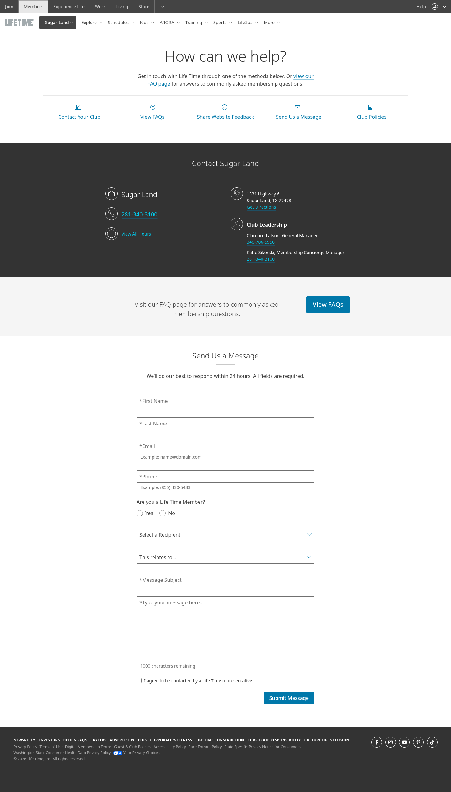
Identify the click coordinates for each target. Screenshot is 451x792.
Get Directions (261, 207)
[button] (439, 6)
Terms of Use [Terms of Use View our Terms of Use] (51, 746)
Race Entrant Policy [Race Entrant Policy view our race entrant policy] (205, 746)
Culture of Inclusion (326, 739)
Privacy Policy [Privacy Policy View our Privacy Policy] (25, 746)
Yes (145, 513)
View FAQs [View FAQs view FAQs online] (328, 304)
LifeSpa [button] (246, 22)
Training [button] (194, 22)
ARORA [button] (167, 22)
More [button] (270, 22)
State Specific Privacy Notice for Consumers (262, 746)
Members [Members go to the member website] (34, 6)
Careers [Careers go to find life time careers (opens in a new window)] (98, 739)
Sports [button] (220, 22)
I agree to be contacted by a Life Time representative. (195, 680)
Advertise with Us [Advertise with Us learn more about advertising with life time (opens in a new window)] (128, 739)
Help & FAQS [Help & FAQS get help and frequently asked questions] (75, 739)
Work (100, 6)
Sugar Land (57, 22)
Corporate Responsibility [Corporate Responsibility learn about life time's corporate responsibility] (274, 739)
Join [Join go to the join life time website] (9, 6)
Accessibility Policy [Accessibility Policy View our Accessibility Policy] (169, 746)
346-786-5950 (261, 242)
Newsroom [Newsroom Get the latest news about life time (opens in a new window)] (24, 739)
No (167, 513)
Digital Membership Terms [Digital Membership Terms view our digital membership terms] (88, 746)
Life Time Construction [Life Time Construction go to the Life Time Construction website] (219, 739)
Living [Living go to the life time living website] (122, 6)
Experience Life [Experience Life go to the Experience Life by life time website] (69, 6)
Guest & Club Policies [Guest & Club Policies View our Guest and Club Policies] (132, 746)
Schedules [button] (119, 22)
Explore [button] (89, 22)
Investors (49, 739)
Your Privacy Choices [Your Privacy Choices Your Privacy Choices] (136, 752)
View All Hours (136, 234)
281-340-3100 (140, 214)
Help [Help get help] (421, 6)
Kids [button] (145, 22)
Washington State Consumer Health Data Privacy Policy (62, 752)
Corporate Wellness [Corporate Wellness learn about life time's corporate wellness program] (171, 739)
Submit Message (289, 698)
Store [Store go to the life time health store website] (143, 6)
